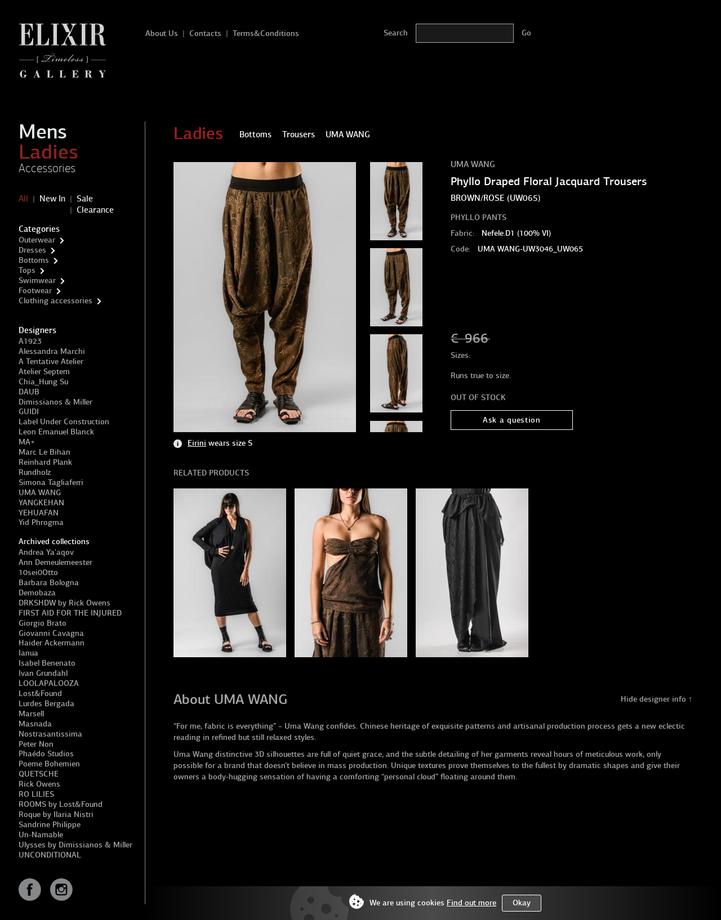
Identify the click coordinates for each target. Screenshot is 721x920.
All (23, 199)
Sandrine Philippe (50, 824)
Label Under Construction (64, 422)
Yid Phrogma (41, 522)
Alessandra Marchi (52, 351)
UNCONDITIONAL (50, 855)
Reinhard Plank (45, 462)
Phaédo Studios (46, 754)
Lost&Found (40, 693)
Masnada (35, 724)
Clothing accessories (55, 301)
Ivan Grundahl (43, 673)
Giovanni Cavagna (51, 633)
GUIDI (29, 411)
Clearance (95, 210)
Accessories (47, 168)
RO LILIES (36, 794)
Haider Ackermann (51, 643)
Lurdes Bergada (46, 703)
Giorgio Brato (42, 623)
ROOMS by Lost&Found (61, 804)
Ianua (28, 653)
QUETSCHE (39, 774)
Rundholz (35, 472)
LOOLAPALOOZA (49, 683)
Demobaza (37, 593)
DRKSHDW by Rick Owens (64, 603)
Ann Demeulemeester (55, 562)
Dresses (32, 250)
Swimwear (37, 280)
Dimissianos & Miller (55, 402)
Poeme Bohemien (49, 764)
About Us (161, 33)
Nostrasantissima (50, 734)
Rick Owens (39, 784)
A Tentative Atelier (51, 361)
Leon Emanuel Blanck (56, 432)
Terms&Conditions (266, 33)
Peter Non (36, 744)
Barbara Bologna (49, 582)
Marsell (31, 714)
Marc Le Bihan (44, 452)
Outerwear (37, 240)
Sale (85, 199)
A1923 (30, 341)
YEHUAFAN (39, 513)
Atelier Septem (44, 371)
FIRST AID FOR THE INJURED (70, 613)
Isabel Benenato (47, 663)
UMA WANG (40, 492)
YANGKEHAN (41, 503)
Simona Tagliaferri (51, 482)
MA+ (27, 442)
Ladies (48, 152)
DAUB (29, 392)
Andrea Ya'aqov (46, 552)
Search (396, 33)
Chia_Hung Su (43, 382)
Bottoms (34, 260)
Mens (43, 131)
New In (52, 199)
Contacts (205, 33)
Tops (27, 270)
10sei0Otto (38, 572)
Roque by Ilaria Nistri (56, 814)
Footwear (35, 290)
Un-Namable (41, 835)
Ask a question (512, 420)
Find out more (471, 903)
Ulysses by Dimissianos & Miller (75, 845)
